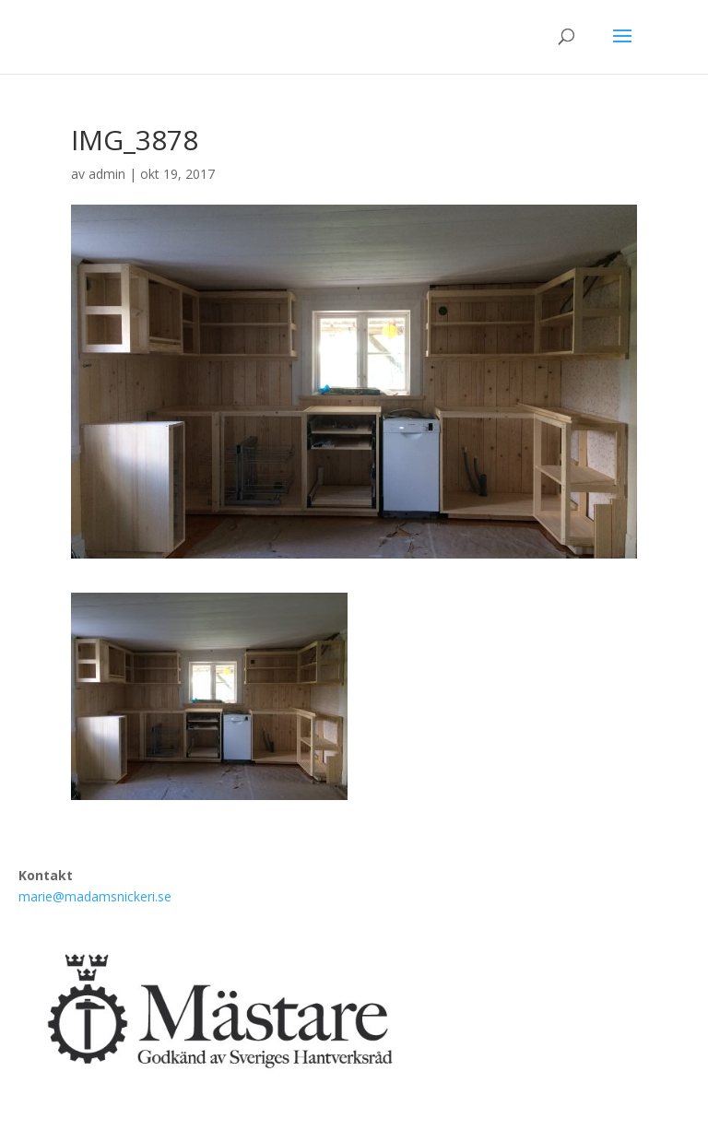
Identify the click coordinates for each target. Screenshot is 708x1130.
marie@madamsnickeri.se (94, 896)
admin (106, 173)
